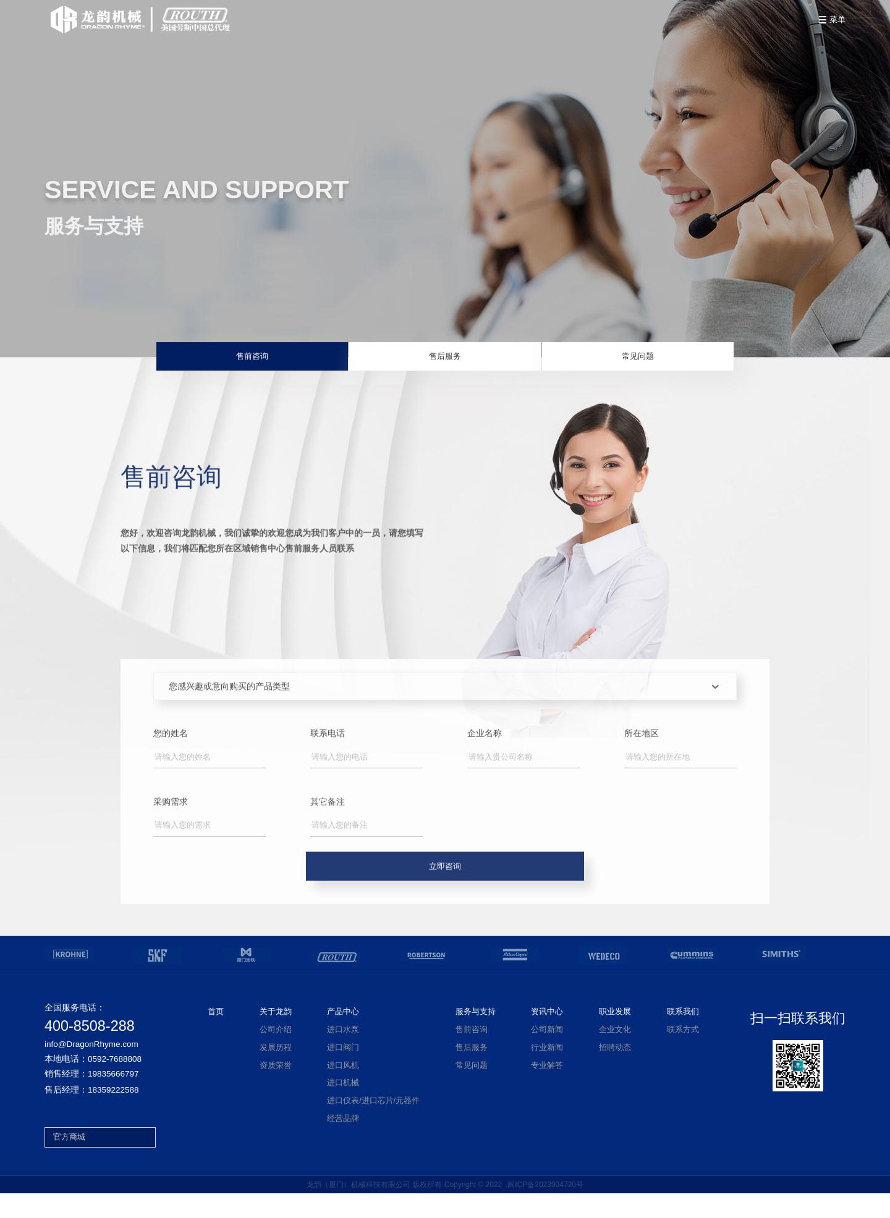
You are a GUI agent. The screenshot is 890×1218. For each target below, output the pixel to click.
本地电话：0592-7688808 (93, 1084)
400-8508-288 (89, 1051)
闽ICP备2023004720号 (545, 1209)
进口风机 (343, 1090)
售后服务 (445, 361)
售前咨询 (304, 361)
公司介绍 (276, 1054)
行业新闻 (547, 1072)
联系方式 (683, 1054)
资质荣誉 (276, 1090)
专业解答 (547, 1090)
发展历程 (276, 1072)
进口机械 (343, 1108)
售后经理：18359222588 (91, 1115)
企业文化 (615, 1054)
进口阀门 (343, 1072)
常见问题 (585, 361)
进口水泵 (343, 1054)
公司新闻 (547, 1054)
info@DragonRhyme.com (91, 1069)
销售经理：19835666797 (91, 1098)
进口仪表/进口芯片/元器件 (373, 1125)
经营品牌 (343, 1143)
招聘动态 (615, 1072)
